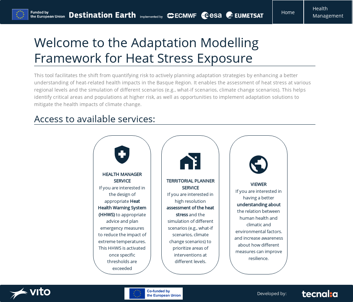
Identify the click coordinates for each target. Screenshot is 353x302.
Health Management (328, 12)
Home (288, 12)
